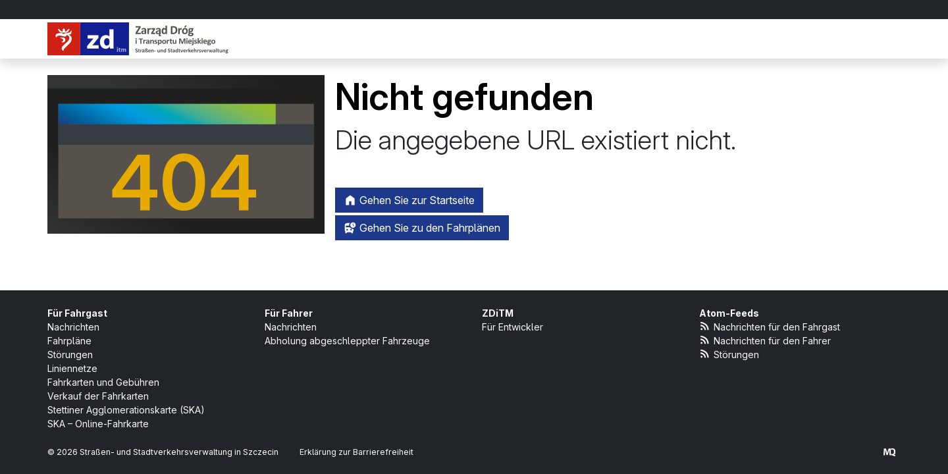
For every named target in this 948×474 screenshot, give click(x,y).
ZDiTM (498, 313)
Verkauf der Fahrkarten (98, 396)
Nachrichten (73, 326)
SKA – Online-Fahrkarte (98, 423)
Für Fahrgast (77, 313)
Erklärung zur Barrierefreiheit (356, 452)
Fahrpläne (69, 340)
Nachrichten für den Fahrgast (769, 326)
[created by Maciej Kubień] (889, 452)
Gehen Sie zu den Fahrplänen (422, 227)
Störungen (70, 354)
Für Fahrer (289, 313)
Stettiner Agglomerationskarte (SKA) (126, 409)
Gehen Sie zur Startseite (409, 200)
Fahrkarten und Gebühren (103, 382)
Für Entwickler (512, 326)
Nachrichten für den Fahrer (765, 340)
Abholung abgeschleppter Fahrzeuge (347, 340)
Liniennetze (72, 368)
